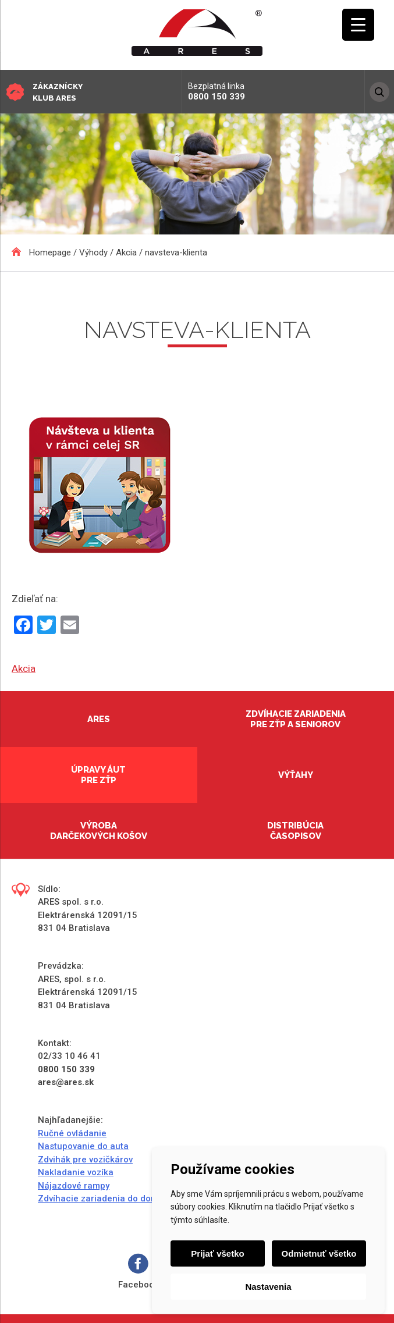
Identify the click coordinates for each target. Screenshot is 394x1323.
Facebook (138, 1271)
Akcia (24, 668)
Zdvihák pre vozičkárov (85, 1159)
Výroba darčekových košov (98, 830)
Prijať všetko (217, 1253)
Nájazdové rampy (73, 1185)
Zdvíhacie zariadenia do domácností (113, 1198)
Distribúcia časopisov (295, 830)
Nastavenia (268, 1287)
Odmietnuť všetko (319, 1253)
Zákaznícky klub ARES (58, 92)
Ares (98, 719)
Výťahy (295, 775)
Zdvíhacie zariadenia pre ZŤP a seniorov (296, 719)
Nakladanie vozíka (75, 1172)
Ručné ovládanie (72, 1133)
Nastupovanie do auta (83, 1146)
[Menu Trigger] (358, 25)
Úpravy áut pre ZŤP (98, 774)
